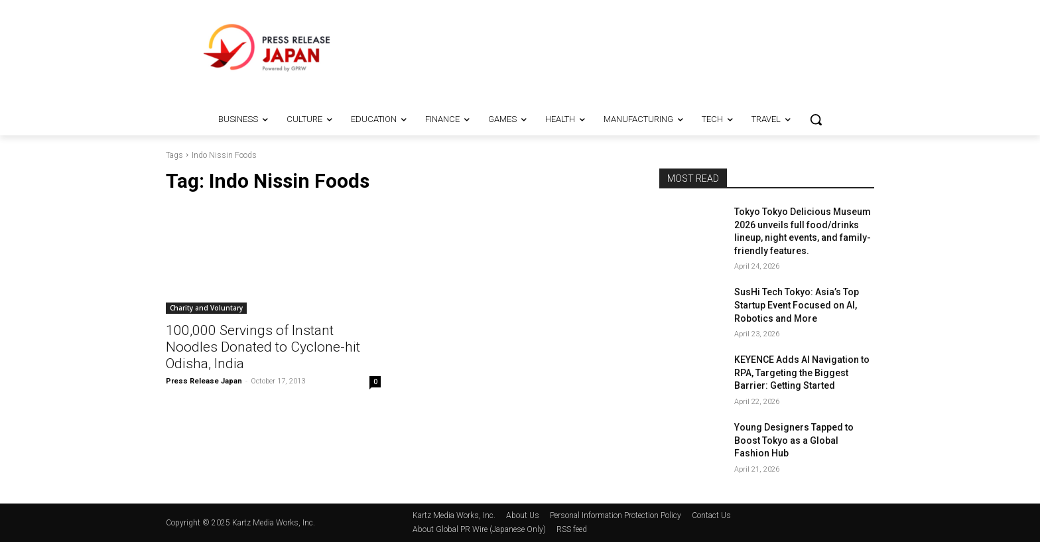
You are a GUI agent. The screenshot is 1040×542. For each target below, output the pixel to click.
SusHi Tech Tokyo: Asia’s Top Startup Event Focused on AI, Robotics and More (796, 305)
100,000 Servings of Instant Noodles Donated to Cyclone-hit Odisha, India (263, 347)
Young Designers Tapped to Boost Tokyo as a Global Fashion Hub (794, 440)
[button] (816, 119)
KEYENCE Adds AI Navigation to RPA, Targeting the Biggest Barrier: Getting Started (802, 372)
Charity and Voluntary (206, 307)
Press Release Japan (204, 381)
